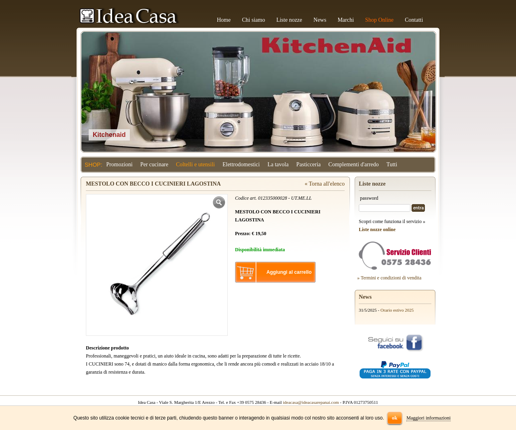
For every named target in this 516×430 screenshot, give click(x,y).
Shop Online (379, 20)
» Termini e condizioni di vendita (389, 278)
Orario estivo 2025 (397, 310)
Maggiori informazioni (428, 418)
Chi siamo (253, 20)
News (320, 20)
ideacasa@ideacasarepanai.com (311, 402)
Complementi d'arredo (354, 164)
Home (224, 20)
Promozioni (119, 164)
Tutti (392, 164)
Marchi (345, 20)
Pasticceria (308, 164)
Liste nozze (289, 20)
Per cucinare (154, 164)
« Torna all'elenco (325, 184)
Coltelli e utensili (195, 164)
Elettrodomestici (241, 164)
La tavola (277, 164)
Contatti (414, 20)
